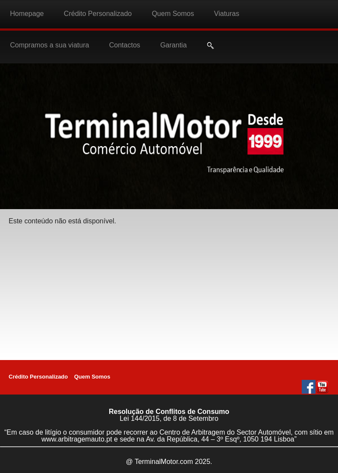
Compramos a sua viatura (49, 45)
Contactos (124, 45)
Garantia (173, 45)
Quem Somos (173, 13)
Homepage (27, 13)
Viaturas (226, 13)
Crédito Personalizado (98, 13)
